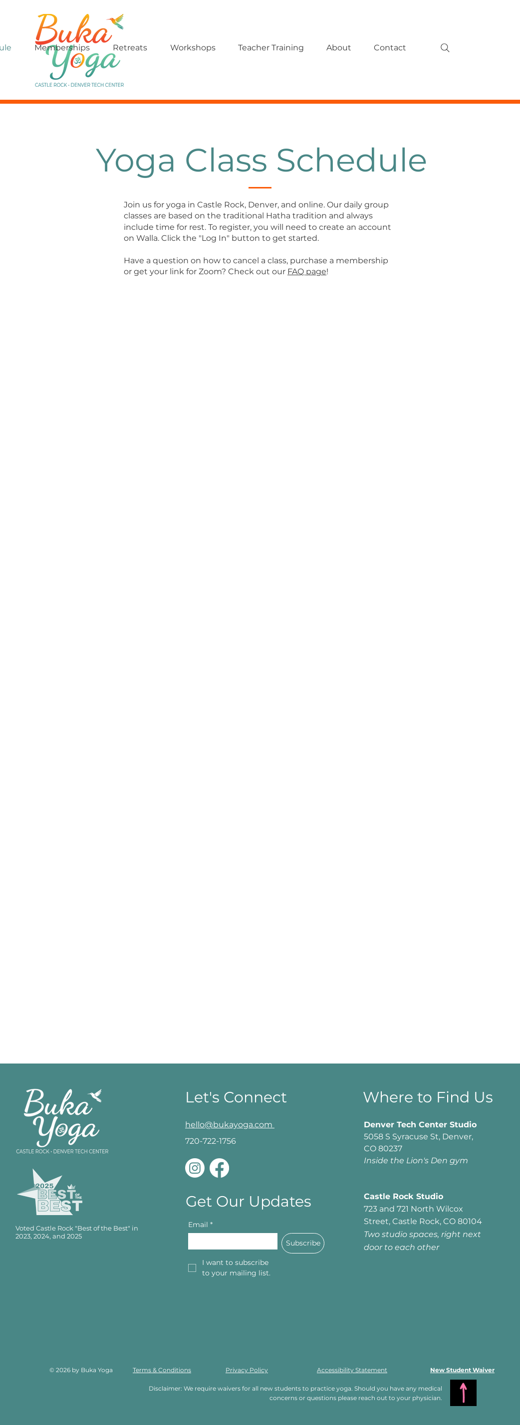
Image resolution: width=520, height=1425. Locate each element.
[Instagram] (195, 1168)
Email (200, 1225)
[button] (271, 47)
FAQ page (306, 271)
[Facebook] (219, 1168)
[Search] (445, 47)
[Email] (229, 1241)
